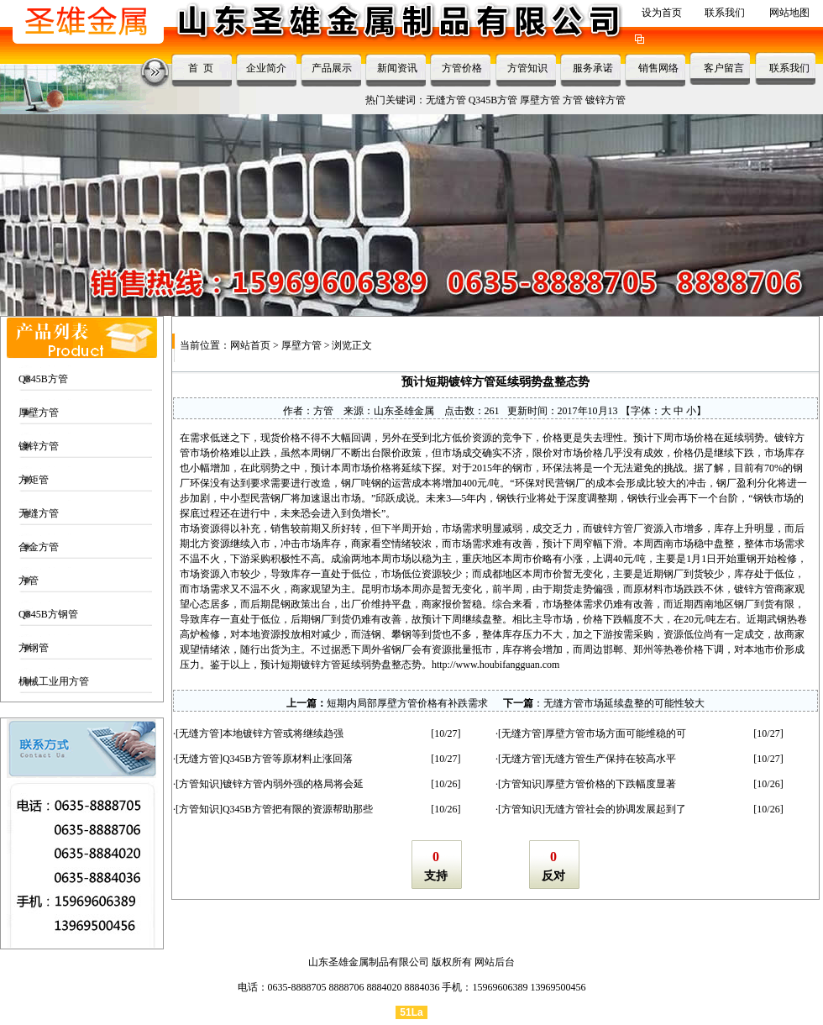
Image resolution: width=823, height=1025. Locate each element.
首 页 (200, 68)
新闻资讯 (397, 68)
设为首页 (662, 12)
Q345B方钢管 (48, 614)
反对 (553, 876)
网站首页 (250, 345)
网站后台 (494, 962)
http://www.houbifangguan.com (496, 664)
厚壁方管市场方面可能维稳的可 (615, 733)
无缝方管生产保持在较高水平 (610, 759)
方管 (573, 100)
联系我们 (725, 12)
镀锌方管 (605, 100)
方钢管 (33, 648)
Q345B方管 (493, 100)
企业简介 (266, 68)
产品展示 (332, 68)
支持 (436, 876)
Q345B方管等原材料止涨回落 (288, 759)
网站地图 (789, 12)
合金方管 (38, 547)
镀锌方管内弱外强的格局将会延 (293, 784)
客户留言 (724, 68)
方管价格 (462, 68)
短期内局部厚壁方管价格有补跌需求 (407, 703)
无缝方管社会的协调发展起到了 (615, 809)
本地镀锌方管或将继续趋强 (283, 733)
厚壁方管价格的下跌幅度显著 (610, 784)
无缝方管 (446, 100)
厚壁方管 (540, 100)
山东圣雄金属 (404, 411)
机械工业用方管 (53, 681)
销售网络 (658, 68)
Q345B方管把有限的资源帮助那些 (298, 809)
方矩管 (33, 480)
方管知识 (527, 68)
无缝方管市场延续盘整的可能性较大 (624, 703)
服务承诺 (593, 68)
